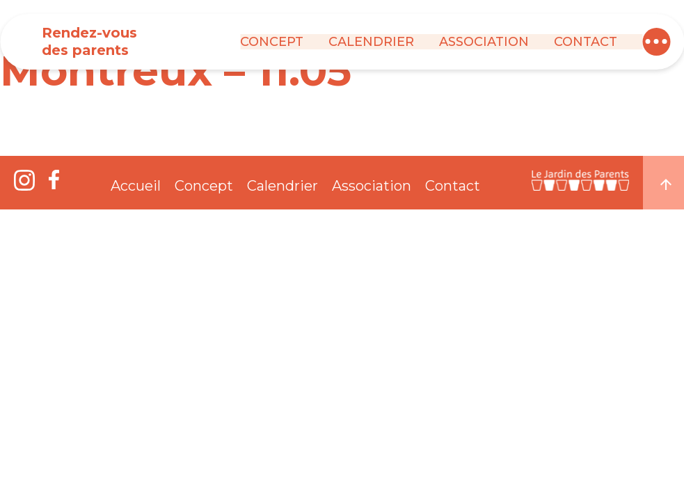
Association (484, 41)
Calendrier (371, 41)
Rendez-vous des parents (89, 41)
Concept (271, 41)
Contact (585, 41)
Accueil (136, 185)
